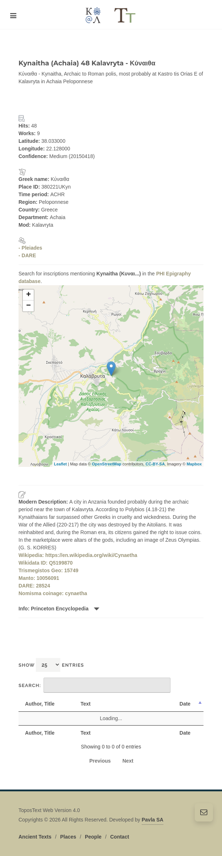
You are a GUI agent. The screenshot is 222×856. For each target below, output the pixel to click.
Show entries (51, 664)
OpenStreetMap (106, 464)
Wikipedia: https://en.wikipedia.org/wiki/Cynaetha (77, 555)
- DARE (27, 255)
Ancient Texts (35, 833)
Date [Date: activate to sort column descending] (185, 704)
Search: (94, 685)
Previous (100, 761)
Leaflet (60, 464)
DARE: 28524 (34, 586)
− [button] (28, 305)
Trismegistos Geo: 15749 (48, 570)
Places (68, 833)
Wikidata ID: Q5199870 (45, 563)
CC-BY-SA (155, 464)
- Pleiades (30, 248)
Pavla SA (153, 816)
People (93, 833)
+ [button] (28, 295)
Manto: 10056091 (38, 578)
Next (127, 761)
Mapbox (194, 464)
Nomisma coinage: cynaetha (52, 593)
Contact (119, 833)
